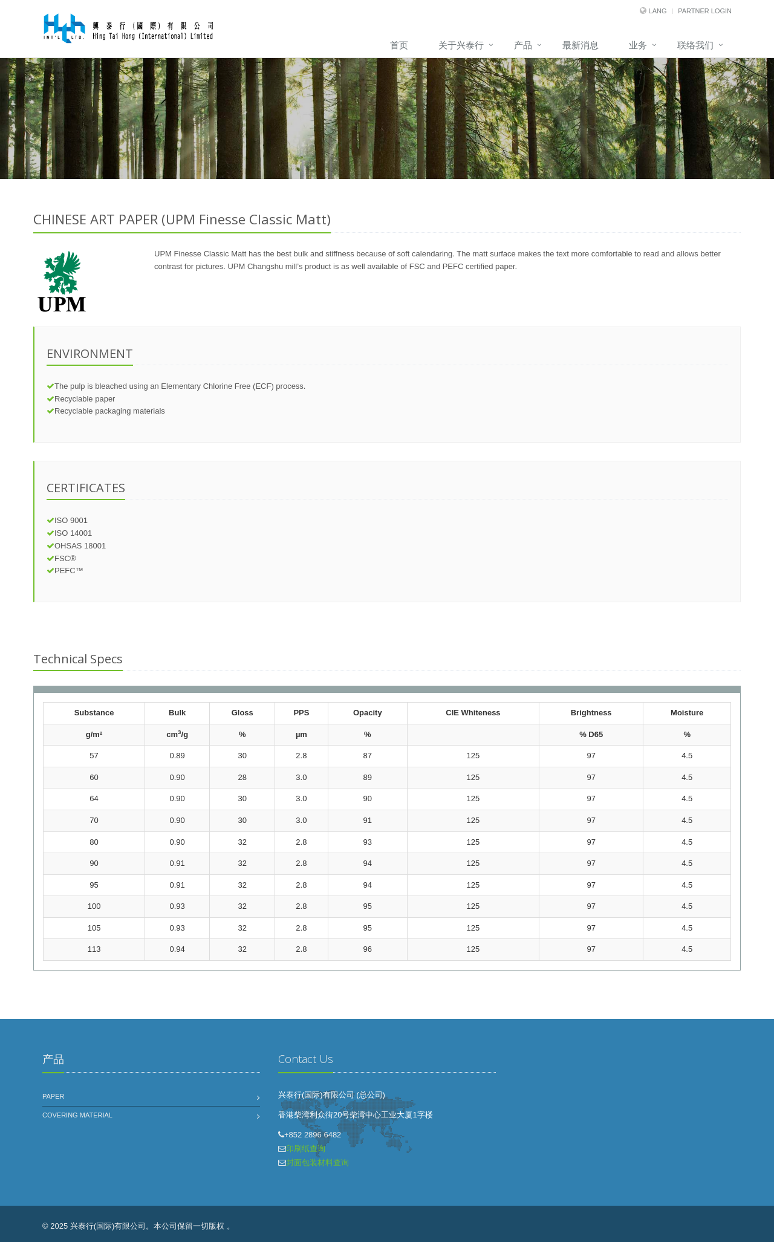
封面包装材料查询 (317, 1162)
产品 (523, 45)
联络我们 (695, 45)
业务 (638, 45)
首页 (399, 45)
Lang (658, 11)
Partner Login (705, 11)
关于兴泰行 (461, 45)
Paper (53, 1096)
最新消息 (580, 45)
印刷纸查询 (305, 1148)
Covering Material (77, 1115)
